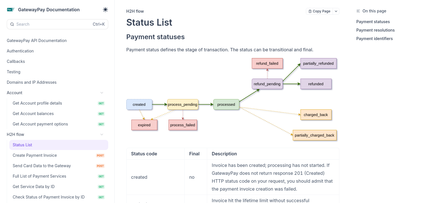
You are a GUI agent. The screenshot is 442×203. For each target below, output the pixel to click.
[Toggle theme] (105, 9)
